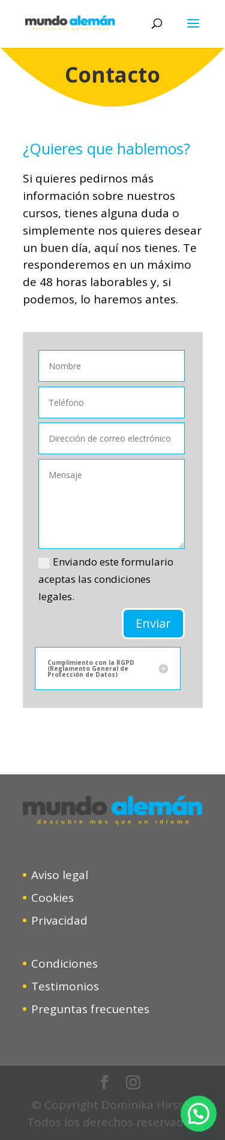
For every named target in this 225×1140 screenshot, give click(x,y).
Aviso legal (59, 875)
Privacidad (59, 920)
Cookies (52, 897)
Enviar (153, 623)
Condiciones (64, 963)
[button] (199, 1114)
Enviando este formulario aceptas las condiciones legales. (105, 579)
